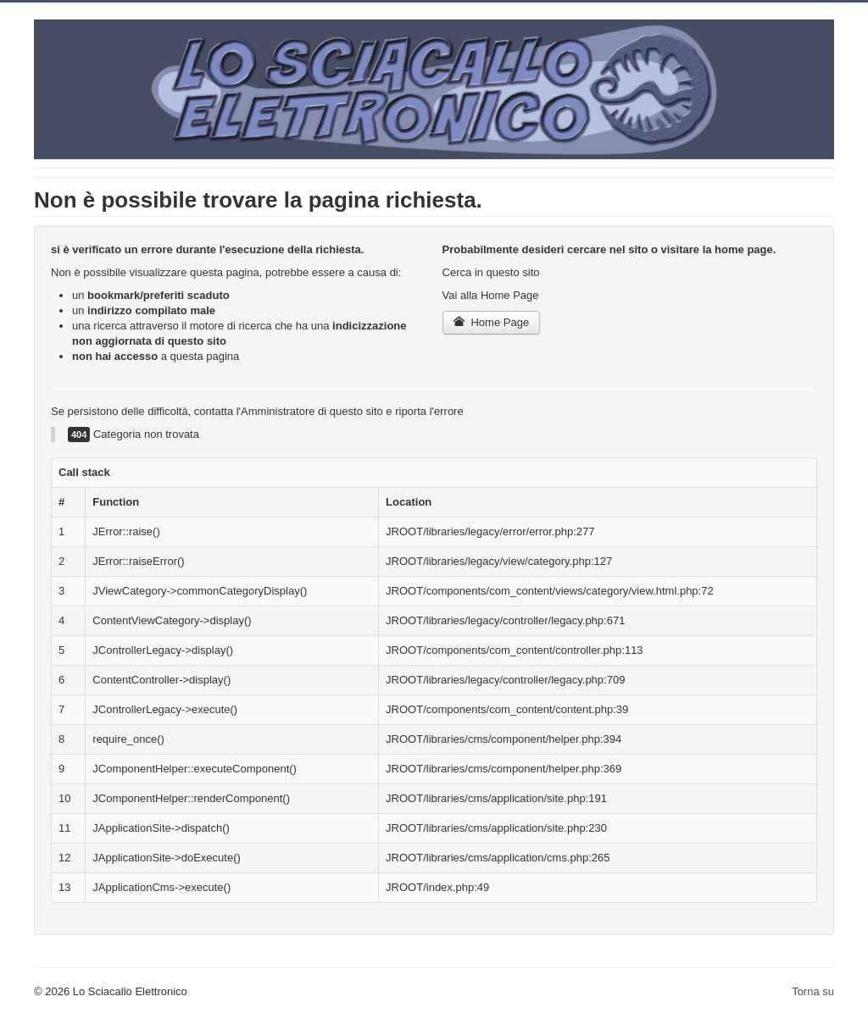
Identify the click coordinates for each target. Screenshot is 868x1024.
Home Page (491, 322)
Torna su (813, 991)
